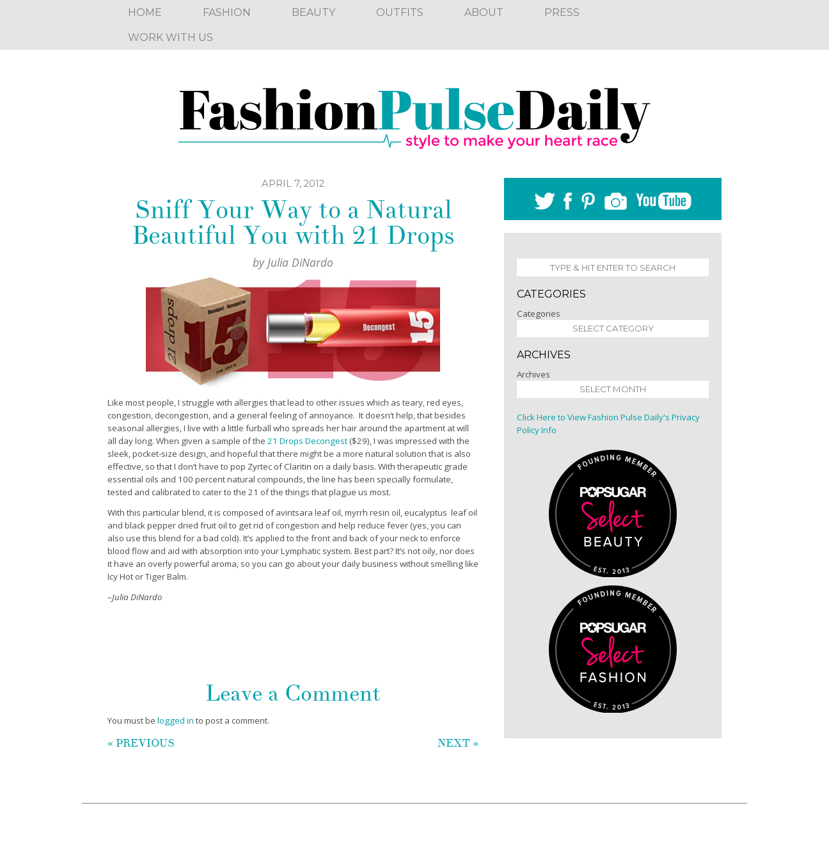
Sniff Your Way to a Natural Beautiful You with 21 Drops (293, 222)
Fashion (227, 12)
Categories (538, 313)
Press (562, 12)
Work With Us (170, 37)
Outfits (399, 12)
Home (145, 12)
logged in (175, 720)
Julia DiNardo (300, 262)
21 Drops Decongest (307, 441)
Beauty (313, 12)
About (483, 12)
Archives (533, 374)
